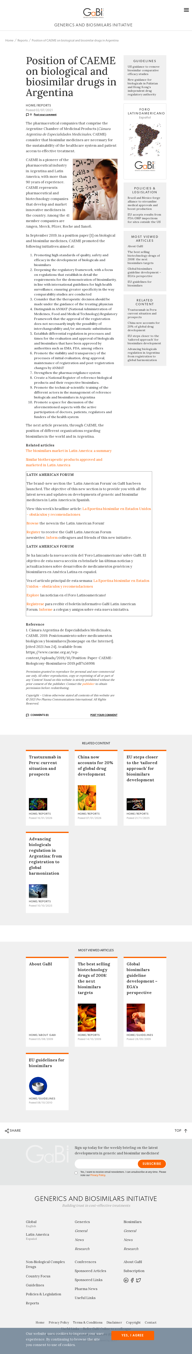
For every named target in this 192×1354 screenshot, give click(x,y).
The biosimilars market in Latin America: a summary (69, 450)
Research (82, 1249)
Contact (151, 1322)
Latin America (47, 1236)
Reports (23, 40)
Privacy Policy (97, 1175)
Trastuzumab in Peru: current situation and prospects (142, 313)
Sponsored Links (88, 1280)
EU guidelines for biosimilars (140, 283)
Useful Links (85, 1298)
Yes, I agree (133, 1335)
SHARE (13, 1131)
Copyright (133, 1322)
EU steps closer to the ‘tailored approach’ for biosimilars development (144, 339)
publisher (88, 684)
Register (33, 532)
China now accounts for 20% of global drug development (144, 326)
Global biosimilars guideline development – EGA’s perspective (144, 272)
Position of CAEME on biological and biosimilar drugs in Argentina (75, 40)
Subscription (134, 1271)
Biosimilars (133, 1222)
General (81, 1231)
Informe (46, 609)
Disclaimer (114, 1322)
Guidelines (35, 1285)
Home (9, 40)
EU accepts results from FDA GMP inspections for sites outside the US (144, 218)
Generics (82, 1222)
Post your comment (45, 114)
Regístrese (35, 604)
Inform (52, 537)
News (79, 1240)
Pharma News (86, 1289)
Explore (32, 595)
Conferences (85, 1262)
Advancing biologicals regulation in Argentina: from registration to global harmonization (144, 354)
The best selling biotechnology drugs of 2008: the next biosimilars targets (144, 257)
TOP (181, 1130)
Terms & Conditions (87, 1322)
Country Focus (38, 1276)
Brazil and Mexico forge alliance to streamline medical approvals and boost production (144, 203)
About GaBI (135, 246)
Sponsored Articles (90, 1271)
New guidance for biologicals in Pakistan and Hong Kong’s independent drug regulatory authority (143, 87)
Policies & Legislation (43, 1294)
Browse (32, 523)
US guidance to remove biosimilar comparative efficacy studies (144, 70)
